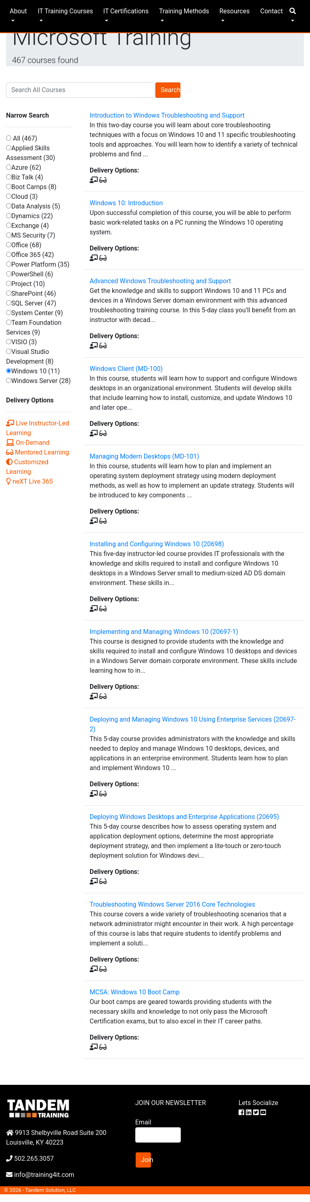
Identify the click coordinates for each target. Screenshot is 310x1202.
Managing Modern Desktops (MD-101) (144, 456)
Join (146, 1160)
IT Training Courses (65, 11)
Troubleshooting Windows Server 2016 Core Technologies (172, 904)
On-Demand (28, 442)
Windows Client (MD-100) (126, 369)
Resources (234, 11)
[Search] (80, 90)
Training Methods (184, 11)
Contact (271, 11)
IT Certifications (126, 11)
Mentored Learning (37, 452)
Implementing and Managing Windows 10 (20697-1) (164, 632)
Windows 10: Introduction (126, 203)
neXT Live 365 (29, 481)
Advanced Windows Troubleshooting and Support (160, 281)
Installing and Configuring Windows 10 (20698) (157, 544)
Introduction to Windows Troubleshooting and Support (167, 115)
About (18, 11)
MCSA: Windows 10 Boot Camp (135, 992)
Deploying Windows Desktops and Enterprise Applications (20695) (184, 817)
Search (170, 90)
